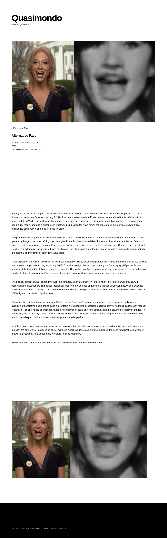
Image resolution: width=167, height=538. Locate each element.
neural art (20, 149)
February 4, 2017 (33, 143)
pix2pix (38, 149)
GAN (13, 149)
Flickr (29, 521)
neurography (29, 149)
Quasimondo (37, 18)
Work (14, 146)
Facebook (21, 521)
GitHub (60, 521)
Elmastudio (62, 528)
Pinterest (52, 521)
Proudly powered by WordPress (26, 528)
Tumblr (67, 521)
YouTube (44, 521)
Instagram (37, 521)
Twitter (14, 521)
